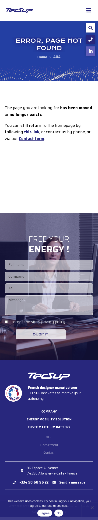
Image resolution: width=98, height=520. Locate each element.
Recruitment (49, 447)
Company (49, 413)
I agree (44, 513)
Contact (49, 455)
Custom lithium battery (49, 429)
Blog (49, 439)
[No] (92, 507)
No (59, 513)
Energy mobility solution (49, 421)
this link (32, 132)
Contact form (32, 139)
